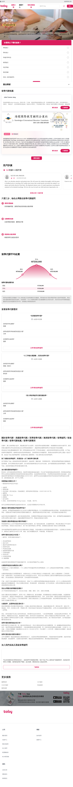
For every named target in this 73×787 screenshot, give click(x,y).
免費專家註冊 (67, 1)
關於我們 (4, 735)
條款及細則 (5, 744)
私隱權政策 (5, 752)
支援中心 (4, 739)
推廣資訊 (4, 778)
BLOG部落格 (5, 756)
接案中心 (21, 6)
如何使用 (38, 735)
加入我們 (4, 748)
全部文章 (4, 770)
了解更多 (36, 667)
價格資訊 (4, 774)
